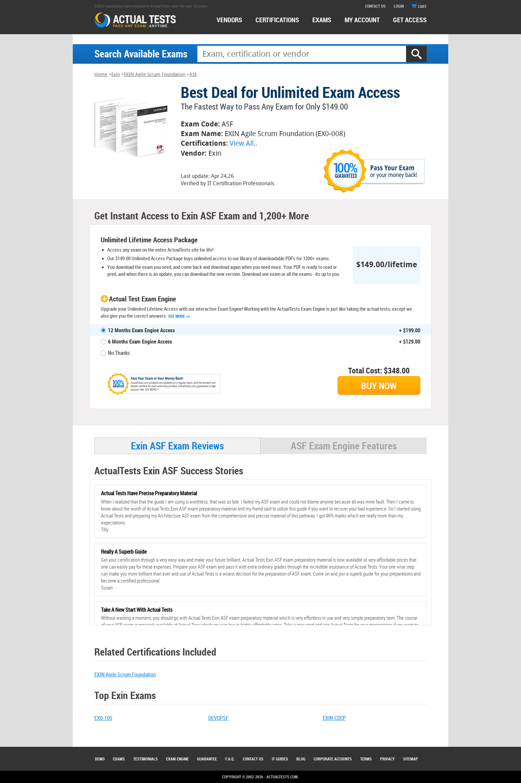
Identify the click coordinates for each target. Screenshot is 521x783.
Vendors (229, 19)
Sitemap (410, 758)
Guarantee (207, 758)
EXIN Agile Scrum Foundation (154, 74)
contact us (375, 6)
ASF (193, 74)
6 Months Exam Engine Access (140, 341)
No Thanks (119, 352)
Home (100, 74)
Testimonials (145, 758)
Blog (300, 758)
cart (419, 6)
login (399, 6)
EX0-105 (103, 718)
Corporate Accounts (333, 758)
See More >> (179, 316)
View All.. (244, 143)
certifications (277, 19)
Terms (366, 758)
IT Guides (280, 758)
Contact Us (253, 758)
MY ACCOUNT (362, 19)
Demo (100, 758)
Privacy (387, 758)
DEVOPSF (218, 718)
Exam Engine (177, 758)
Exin (115, 74)
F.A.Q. (230, 758)
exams (321, 19)
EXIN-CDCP (334, 718)
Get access (410, 19)
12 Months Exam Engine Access (141, 330)
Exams (119, 758)
